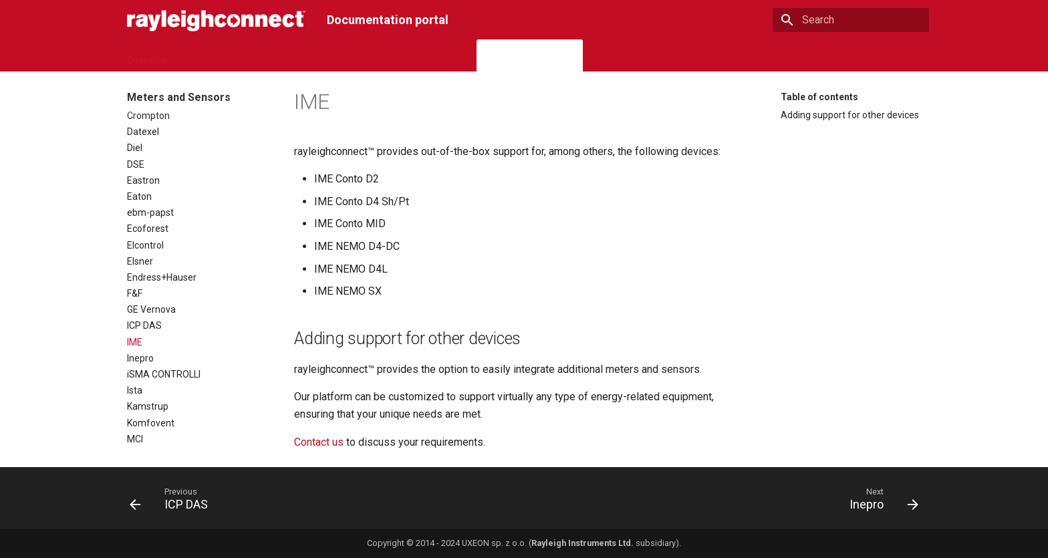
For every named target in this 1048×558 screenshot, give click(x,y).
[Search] (851, 20)
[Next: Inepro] (879, 502)
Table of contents (819, 97)
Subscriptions (299, 56)
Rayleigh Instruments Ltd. (582, 543)
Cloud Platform (217, 56)
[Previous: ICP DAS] (173, 502)
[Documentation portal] (216, 20)
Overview (147, 56)
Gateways (367, 56)
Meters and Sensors (530, 56)
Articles (692, 56)
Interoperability (625, 56)
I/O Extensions (437, 56)
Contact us (319, 442)
